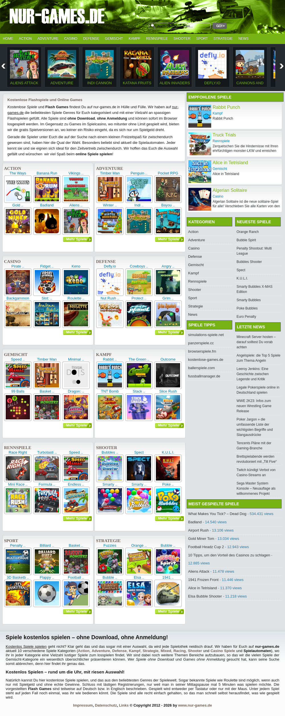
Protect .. (138, 298)
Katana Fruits (137, 83)
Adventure (47, 39)
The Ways (17, 173)
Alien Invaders (175, 83)
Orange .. (138, 545)
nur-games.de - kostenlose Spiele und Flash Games (72, 18)
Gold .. (17, 205)
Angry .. (168, 266)
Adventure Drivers (61, 85)
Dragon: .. (76, 391)
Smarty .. (109, 484)
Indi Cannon (99, 83)
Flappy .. (47, 577)
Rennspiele (157, 39)
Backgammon (18, 298)
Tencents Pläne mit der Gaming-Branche (254, 445)
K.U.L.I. (168, 452)
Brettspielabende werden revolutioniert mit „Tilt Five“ (257, 459)
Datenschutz (106, 705)
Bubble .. (168, 545)
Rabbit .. (110, 359)
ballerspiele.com (201, 368)
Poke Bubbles (247, 308)
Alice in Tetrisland (202, 588)
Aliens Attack (24, 83)
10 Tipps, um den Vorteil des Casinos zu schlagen (229, 555)
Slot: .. (47, 298)
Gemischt (114, 39)
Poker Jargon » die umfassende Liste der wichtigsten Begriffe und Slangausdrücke (255, 427)
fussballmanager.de (204, 376)
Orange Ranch (248, 232)
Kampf (134, 39)
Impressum (83, 705)
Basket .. (47, 391)
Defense (91, 39)
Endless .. (76, 484)
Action (25, 39)
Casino (70, 39)
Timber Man (110, 173)
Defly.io (212, 83)
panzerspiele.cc (201, 343)
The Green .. (139, 359)
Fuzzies (109, 545)
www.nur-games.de (195, 705)
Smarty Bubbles (249, 300)
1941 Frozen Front (203, 580)
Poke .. (168, 484)
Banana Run (46, 173)
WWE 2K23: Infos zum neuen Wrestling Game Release (254, 406)
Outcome (168, 359)
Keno (76, 266)
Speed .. (18, 359)
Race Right (18, 452)
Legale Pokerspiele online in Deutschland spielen (258, 390)
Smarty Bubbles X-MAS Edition (254, 289)
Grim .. (168, 298)
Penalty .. (17, 545)
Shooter (182, 39)
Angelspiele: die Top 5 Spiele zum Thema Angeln (258, 358)
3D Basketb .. (18, 577)
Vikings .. (76, 173)
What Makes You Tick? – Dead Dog (217, 514)
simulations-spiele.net (206, 335)
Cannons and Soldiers (249, 85)
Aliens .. (75, 205)
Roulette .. (76, 298)
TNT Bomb (110, 391)
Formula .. (46, 484)
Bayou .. (168, 205)
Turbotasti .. (46, 452)
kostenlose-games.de (205, 359)
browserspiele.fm (202, 351)
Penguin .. (139, 173)
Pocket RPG (168, 173)
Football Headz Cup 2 (206, 547)
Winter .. (110, 205)
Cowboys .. (139, 266)
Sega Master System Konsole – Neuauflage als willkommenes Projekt (256, 488)
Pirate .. (17, 266)
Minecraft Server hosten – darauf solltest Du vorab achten (256, 342)
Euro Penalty (246, 317)
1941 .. (168, 577)
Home (8, 39)
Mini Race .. (18, 484)
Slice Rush (168, 391)
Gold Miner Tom (201, 538)
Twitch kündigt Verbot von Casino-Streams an (256, 472)
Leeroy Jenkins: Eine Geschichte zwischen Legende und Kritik (253, 374)
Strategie (223, 39)
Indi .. (139, 205)
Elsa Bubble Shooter (205, 596)
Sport (202, 39)
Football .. (76, 577)
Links (124, 705)
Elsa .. (139, 577)
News (243, 39)
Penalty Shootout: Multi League (254, 251)
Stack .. (139, 391)
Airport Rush (198, 530)
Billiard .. (47, 545)
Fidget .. (47, 266)
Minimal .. (76, 359)
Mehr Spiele (76, 239)
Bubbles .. (110, 452)
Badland (47, 205)
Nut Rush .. (110, 298)
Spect (139, 452)
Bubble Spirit (246, 240)
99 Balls (17, 391)
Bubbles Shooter (249, 262)
